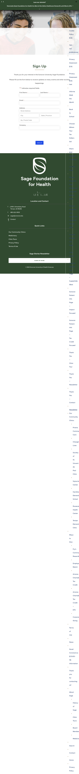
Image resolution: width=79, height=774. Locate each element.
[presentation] (33, 135)
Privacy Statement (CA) (73, 62)
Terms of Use (13, 246)
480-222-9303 (15, 212)
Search (71, 746)
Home (71, 760)
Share (71, 148)
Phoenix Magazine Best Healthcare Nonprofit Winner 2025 (73, 188)
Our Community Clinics (73, 416)
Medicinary (13, 235)
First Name (23, 92)
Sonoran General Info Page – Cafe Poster (72, 245)
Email (21, 100)
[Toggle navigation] (75, 12)
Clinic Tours (13, 239)
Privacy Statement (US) (73, 77)
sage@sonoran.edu (16, 216)
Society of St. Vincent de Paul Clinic (75, 463)
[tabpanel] (39, 32)
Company (22, 125)
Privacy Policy (14, 242)
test (70, 84)
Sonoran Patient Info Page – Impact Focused (72, 302)
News (71, 642)
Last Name (44, 92)
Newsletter (73, 409)
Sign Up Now (39, 260)
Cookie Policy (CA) (71, 34)
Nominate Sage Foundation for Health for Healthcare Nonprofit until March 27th (39, 6)
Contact (72, 753)
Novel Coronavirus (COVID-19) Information (73, 656)
